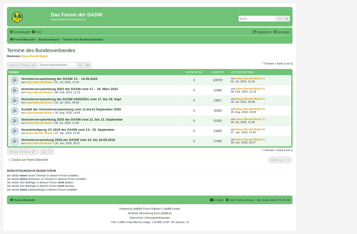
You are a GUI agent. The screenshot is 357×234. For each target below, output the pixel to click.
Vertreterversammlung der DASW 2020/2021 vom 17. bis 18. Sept (71, 99)
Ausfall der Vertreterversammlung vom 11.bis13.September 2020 (71, 109)
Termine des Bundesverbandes (41, 50)
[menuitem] (36, 32)
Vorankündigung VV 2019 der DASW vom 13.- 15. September (68, 130)
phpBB (137, 208)
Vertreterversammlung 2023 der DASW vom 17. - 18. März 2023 (69, 89)
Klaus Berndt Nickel (35, 56)
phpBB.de (166, 213)
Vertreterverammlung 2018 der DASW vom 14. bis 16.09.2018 (68, 140)
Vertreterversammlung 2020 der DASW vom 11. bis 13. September (72, 119)
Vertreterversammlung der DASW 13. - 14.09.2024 (59, 79)
